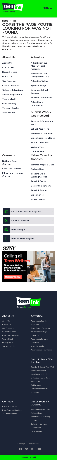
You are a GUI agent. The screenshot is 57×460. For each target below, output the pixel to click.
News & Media (9, 72)
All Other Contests (9, 414)
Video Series (37, 194)
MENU (47, 8)
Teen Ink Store (38, 181)
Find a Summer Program (18, 238)
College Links (37, 169)
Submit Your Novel (40, 128)
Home (5, 21)
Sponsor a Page (38, 85)
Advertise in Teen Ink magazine (39, 323)
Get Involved (37, 151)
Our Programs (9, 81)
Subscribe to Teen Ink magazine (39, 390)
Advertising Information (37, 103)
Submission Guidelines (42, 133)
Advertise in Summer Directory (39, 341)
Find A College (14, 229)
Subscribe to (22, 211)
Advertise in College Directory (39, 333)
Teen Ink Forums (39, 190)
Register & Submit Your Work (42, 123)
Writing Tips (37, 147)
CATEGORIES (28, 457)
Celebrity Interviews (12, 90)
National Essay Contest (9, 162)
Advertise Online (39, 81)
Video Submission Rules (43, 138)
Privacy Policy (9, 103)
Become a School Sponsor (39, 91)
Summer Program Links (42, 164)
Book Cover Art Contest (12, 410)
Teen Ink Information (41, 97)
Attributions (8, 112)
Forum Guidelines (40, 142)
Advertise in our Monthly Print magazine (39, 65)
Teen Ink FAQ (9, 99)
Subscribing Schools (12, 94)
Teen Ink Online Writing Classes (39, 175)
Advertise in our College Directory (40, 75)
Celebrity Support (11, 85)
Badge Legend (38, 199)
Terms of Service (10, 108)
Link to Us (7, 76)
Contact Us (8, 67)
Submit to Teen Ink (16, 220)
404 (14, 21)
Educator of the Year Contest (12, 174)
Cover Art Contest (11, 168)
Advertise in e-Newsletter (41, 350)
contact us (7, 49)
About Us (7, 62)
